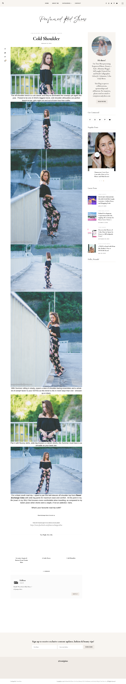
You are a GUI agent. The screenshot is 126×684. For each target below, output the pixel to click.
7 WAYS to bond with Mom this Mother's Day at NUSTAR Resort (106, 248)
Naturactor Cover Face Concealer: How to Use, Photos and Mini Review (101, 174)
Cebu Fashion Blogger (48, 33)
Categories (66, 3)
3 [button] (104, 181)
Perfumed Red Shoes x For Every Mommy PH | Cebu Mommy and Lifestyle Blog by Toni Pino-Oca (86, 681)
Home (47, 3)
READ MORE (102, 101)
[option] (102, 156)
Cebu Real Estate (103, 211)
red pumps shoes (17, 589)
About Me (55, 3)
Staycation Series (104, 244)
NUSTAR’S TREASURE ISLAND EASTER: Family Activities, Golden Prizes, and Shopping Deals (106, 200)
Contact (78, 3)
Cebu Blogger (35, 33)
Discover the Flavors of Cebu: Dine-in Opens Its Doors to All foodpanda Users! (105, 233)
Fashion (59, 33)
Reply (75, 594)
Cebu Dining (102, 227)
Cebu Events (102, 194)
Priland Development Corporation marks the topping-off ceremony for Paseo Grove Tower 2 (106, 216)
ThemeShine (19, 681)
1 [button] (100, 181)
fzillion (23, 580)
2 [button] (102, 181)
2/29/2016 (22, 582)
